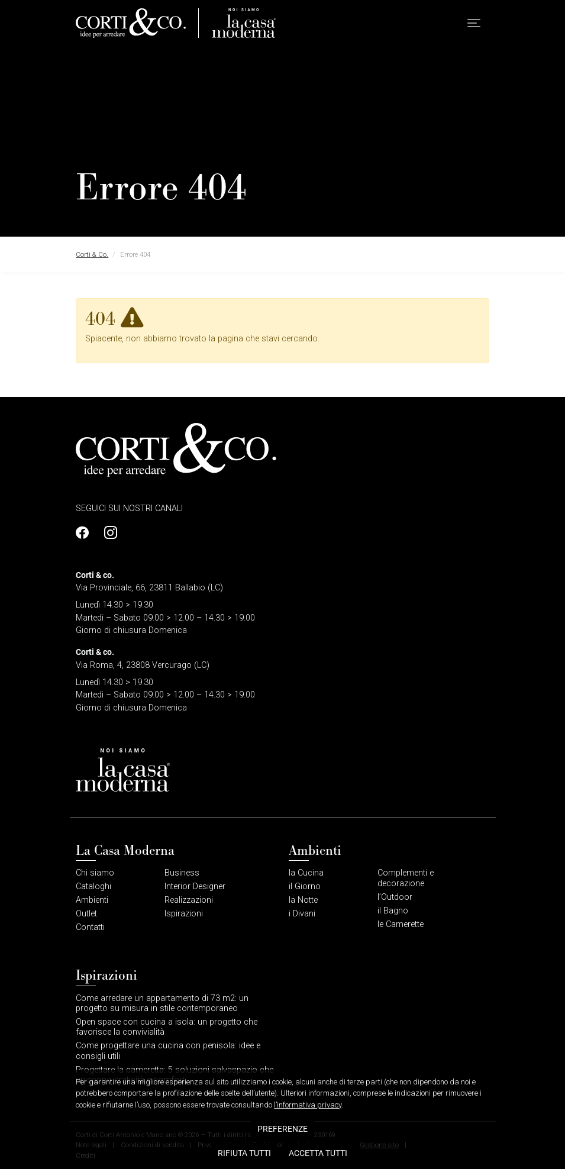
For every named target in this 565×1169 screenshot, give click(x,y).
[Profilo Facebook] (85, 532)
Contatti (90, 927)
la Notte (303, 900)
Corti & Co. (92, 254)
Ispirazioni (183, 914)
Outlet (86, 914)
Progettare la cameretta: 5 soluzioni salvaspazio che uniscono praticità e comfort (174, 1075)
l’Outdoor (394, 897)
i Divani (302, 914)
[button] (474, 23)
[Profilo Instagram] (107, 532)
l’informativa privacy (307, 1155)
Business (181, 873)
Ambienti (92, 900)
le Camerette (400, 924)
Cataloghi (93, 886)
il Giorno (305, 886)
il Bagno (392, 911)
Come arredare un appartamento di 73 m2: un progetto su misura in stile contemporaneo (162, 1003)
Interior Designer (194, 886)
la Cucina (306, 873)
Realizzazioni (188, 900)
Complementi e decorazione (405, 878)
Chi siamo (95, 873)
